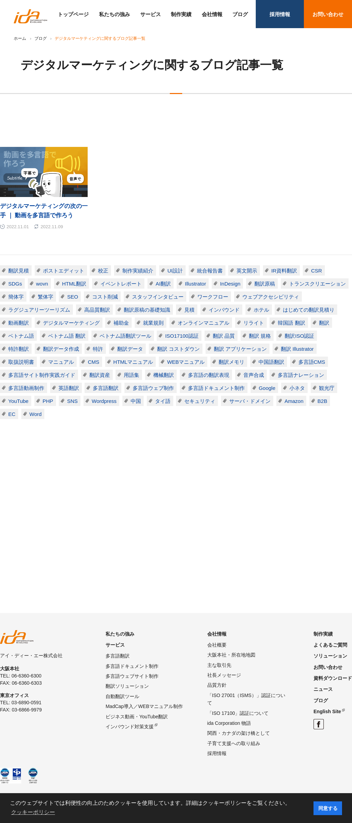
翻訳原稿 (264, 284)
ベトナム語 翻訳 (67, 336)
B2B (322, 401)
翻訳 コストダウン (178, 349)
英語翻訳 (68, 388)
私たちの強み (114, 14)
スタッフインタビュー (158, 297)
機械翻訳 (163, 375)
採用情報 (280, 14)
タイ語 (162, 401)
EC (11, 414)
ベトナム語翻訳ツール (125, 336)
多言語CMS (311, 362)
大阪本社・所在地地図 (231, 655)
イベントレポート (121, 284)
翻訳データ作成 (61, 349)
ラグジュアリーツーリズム (39, 310)
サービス (150, 14)
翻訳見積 (18, 271)
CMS (93, 362)
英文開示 (246, 271)
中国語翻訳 (271, 362)
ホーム (20, 38)
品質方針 (217, 685)
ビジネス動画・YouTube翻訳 (137, 716)
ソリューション (330, 656)
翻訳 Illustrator (297, 349)
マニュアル (61, 362)
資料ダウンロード (333, 678)
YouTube (18, 401)
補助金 (121, 323)
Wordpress (104, 401)
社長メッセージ (224, 675)
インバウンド (224, 310)
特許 (98, 349)
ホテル (261, 310)
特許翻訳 (18, 349)
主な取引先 (219, 665)
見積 (189, 310)
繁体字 (45, 297)
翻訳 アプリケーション (240, 349)
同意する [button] (328, 808)
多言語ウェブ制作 (153, 388)
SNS (72, 401)
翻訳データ (130, 349)
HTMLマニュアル (133, 362)
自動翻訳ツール (122, 696)
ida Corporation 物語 (229, 723)
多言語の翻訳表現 (208, 375)
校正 (103, 271)
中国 (136, 401)
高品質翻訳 (97, 310)
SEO (72, 297)
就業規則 (153, 323)
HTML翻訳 (74, 284)
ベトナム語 (21, 336)
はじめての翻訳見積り (308, 310)
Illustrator (195, 284)
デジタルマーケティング (71, 323)
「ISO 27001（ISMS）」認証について (246, 699)
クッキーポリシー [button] (33, 812)
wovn (42, 284)
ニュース (323, 689)
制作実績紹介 (137, 271)
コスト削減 (105, 297)
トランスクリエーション (317, 284)
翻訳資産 (99, 375)
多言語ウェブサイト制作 (132, 676)
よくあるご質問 (330, 645)
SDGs (15, 284)
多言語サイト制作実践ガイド (41, 375)
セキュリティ (199, 401)
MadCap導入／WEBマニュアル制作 (144, 706)
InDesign (230, 284)
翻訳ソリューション (127, 686)
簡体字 (16, 297)
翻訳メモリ (231, 362)
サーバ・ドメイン (250, 401)
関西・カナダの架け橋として (238, 733)
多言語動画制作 (26, 388)
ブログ (240, 14)
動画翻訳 (18, 323)
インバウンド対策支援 (130, 726)
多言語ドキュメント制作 (216, 388)
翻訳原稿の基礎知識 (147, 310)
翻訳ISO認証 (299, 336)
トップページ (73, 14)
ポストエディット (63, 271)
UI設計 (175, 271)
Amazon (294, 401)
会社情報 (212, 14)
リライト (253, 323)
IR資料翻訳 (284, 271)
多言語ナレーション (301, 375)
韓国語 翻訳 (291, 323)
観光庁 (326, 388)
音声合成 (253, 375)
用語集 (131, 375)
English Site (327, 711)
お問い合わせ (327, 14)
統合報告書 (210, 271)
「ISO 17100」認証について (238, 713)
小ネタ (297, 388)
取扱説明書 (21, 362)
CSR (316, 271)
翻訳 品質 (224, 336)
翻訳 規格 (260, 336)
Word (36, 414)
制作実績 (181, 14)
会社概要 (217, 645)
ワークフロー (212, 297)
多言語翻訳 (106, 388)
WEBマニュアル (186, 362)
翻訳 (324, 323)
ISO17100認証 (182, 336)
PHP (48, 401)
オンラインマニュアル (203, 323)
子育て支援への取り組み (233, 743)
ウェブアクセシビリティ (270, 297)
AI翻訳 (163, 284)
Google (267, 388)
